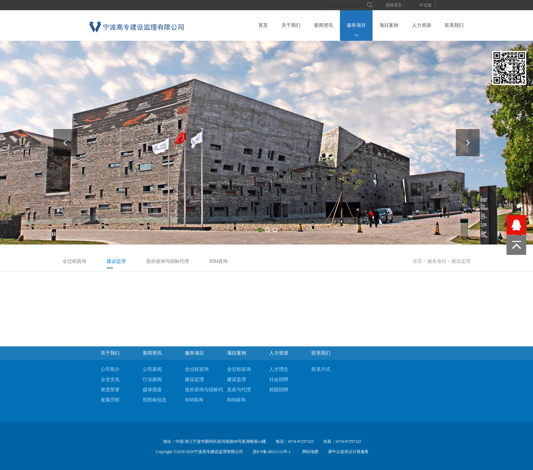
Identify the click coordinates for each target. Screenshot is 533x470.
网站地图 (309, 451)
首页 (263, 25)
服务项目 (436, 261)
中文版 (425, 5)
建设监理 (460, 261)
